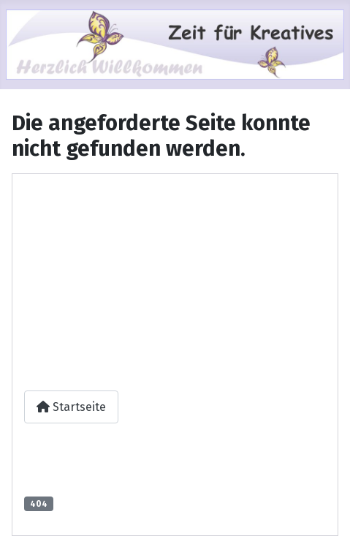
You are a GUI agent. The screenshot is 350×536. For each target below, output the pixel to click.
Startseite (71, 407)
